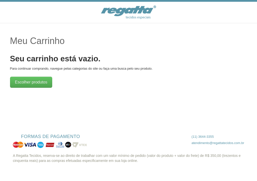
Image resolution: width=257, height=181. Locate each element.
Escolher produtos (31, 82)
